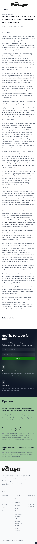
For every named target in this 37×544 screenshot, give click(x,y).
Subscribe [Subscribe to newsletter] (18, 358)
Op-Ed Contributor (18, 26)
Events (3, 511)
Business (4, 504)
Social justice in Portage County (18, 516)
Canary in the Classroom (20, 165)
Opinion (4, 14)
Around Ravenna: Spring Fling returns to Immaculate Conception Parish (16, 429)
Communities (5, 495)
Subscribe (17, 505)
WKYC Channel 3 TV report (13, 222)
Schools (10, 14)
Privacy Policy (31, 495)
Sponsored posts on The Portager (18, 523)
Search (6, 9)
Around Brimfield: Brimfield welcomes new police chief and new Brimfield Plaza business (18, 409)
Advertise (17, 502)
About (16, 499)
